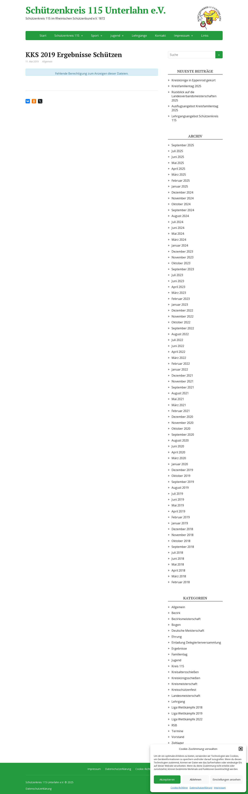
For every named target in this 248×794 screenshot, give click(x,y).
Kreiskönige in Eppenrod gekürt (194, 80)
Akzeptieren (167, 779)
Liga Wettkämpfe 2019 (187, 713)
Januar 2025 (180, 186)
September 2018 (183, 547)
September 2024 (183, 210)
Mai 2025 (178, 163)
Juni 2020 (178, 446)
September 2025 (183, 145)
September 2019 (183, 482)
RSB (174, 725)
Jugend (115, 36)
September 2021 (183, 387)
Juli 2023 (177, 275)
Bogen (176, 625)
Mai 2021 (178, 399)
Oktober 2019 (181, 476)
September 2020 (183, 435)
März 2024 (179, 240)
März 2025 (179, 175)
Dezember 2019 (182, 470)
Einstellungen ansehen (227, 779)
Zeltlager (178, 743)
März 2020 (179, 458)
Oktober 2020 (181, 429)
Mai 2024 (178, 234)
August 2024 (180, 216)
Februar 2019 (181, 517)
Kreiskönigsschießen (186, 678)
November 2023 (182, 257)
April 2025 (178, 169)
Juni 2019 (178, 499)
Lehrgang (178, 702)
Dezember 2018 (182, 529)
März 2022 (179, 358)
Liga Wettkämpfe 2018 (187, 707)
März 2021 (179, 405)
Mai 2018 (178, 564)
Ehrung (177, 637)
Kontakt (160, 36)
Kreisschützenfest (184, 690)
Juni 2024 (178, 228)
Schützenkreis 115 (66, 36)
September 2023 (183, 269)
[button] (241, 749)
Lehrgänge (139, 36)
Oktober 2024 (181, 204)
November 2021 (182, 381)
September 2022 (183, 328)
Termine (177, 731)
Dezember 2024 (182, 192)
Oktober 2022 (181, 322)
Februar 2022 (181, 364)
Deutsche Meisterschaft (188, 631)
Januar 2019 (180, 523)
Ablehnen (195, 779)
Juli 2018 (177, 553)
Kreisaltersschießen (185, 672)
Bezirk (176, 613)
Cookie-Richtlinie (179, 787)
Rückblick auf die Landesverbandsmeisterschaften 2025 (194, 96)
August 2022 (180, 334)
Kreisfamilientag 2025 (186, 86)
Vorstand (178, 737)
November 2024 (182, 198)
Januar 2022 (180, 369)
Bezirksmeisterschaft (186, 619)
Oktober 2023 (181, 263)
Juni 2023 (178, 281)
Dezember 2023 (182, 251)
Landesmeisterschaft (186, 696)
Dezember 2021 (182, 375)
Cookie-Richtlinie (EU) (148, 769)
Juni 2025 (178, 157)
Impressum (220, 787)
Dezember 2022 (182, 310)
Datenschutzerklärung (201, 787)
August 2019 (180, 488)
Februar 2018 (181, 582)
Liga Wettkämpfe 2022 (187, 719)
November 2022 (182, 316)
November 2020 (182, 423)
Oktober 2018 (181, 541)
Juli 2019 (177, 494)
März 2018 (179, 576)
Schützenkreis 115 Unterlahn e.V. (124, 10)
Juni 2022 (178, 346)
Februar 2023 (181, 299)
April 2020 (178, 452)
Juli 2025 (177, 151)
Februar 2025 (181, 181)
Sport (95, 36)
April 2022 (178, 352)
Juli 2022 (177, 340)
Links (204, 36)
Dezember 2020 (182, 417)
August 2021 (180, 393)
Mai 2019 (178, 505)
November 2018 (182, 535)
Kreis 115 (178, 666)
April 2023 (178, 287)
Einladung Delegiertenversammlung (196, 642)
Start (43, 36)
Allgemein (178, 607)
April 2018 (178, 570)
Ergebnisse (179, 648)
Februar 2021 (181, 411)
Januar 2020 (180, 464)
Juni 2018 (178, 559)
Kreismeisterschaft (184, 684)
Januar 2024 (180, 245)
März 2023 (179, 293)
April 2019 (178, 511)
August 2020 (180, 440)
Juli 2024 (177, 222)
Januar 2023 (180, 305)
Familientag (179, 654)
